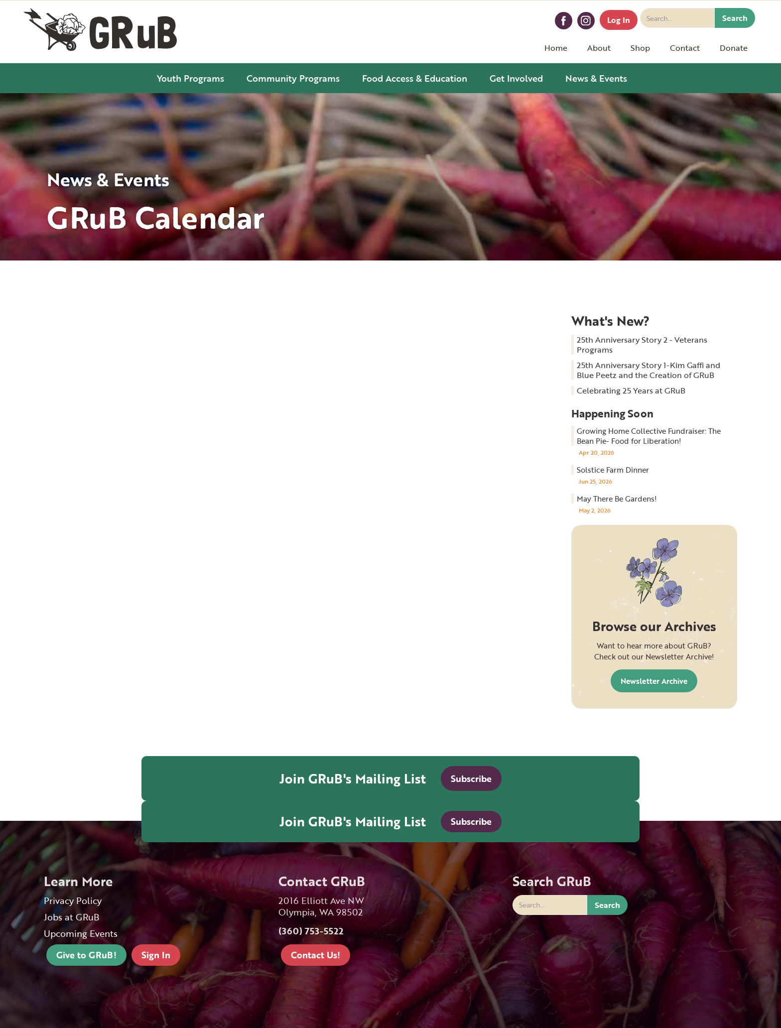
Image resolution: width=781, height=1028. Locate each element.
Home (555, 48)
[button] (599, 48)
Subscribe (471, 778)
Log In (618, 20)
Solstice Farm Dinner (613, 470)
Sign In (155, 954)
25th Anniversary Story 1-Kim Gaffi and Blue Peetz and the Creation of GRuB (648, 370)
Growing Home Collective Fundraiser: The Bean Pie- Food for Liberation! (649, 436)
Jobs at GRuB (71, 917)
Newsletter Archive (654, 680)
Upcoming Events (81, 933)
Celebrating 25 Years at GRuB (631, 390)
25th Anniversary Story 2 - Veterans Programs (642, 345)
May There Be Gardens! (617, 499)
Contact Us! (315, 954)
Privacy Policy (73, 900)
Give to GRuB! (86, 954)
